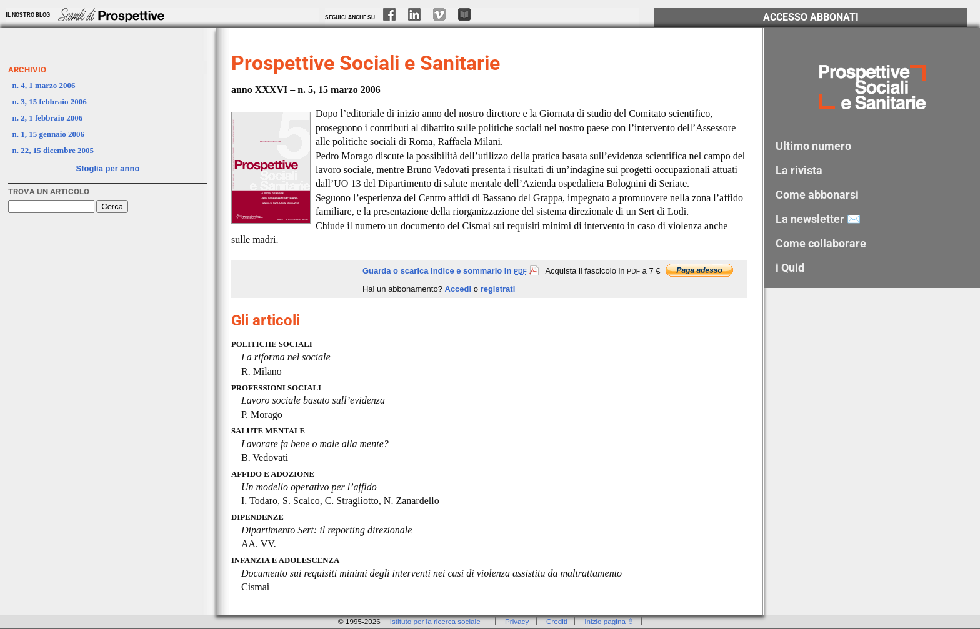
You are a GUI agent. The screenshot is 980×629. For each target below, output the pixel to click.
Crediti (557, 621)
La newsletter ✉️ (818, 218)
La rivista (799, 170)
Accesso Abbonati (811, 17)
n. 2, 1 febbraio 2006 (47, 117)
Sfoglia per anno (108, 168)
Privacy (517, 621)
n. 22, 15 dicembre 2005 (53, 150)
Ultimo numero (813, 145)
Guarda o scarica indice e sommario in (450, 270)
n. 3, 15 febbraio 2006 (49, 101)
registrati (498, 289)
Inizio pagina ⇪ (609, 621)
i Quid (790, 267)
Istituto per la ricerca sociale (435, 621)
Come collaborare (821, 243)
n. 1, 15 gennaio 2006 (48, 134)
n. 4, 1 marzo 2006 (44, 85)
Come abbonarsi (817, 194)
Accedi (458, 289)
